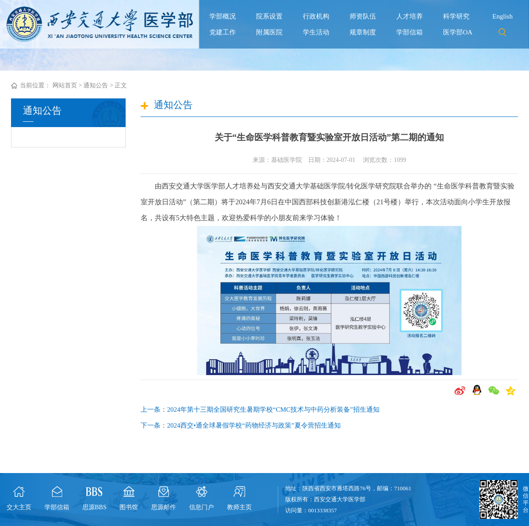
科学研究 (456, 16)
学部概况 (222, 16)
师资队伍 (363, 16)
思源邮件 (163, 507)
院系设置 (269, 16)
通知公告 (95, 85)
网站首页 (64, 85)
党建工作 (222, 32)
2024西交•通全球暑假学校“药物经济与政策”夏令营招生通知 (254, 425)
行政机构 (316, 16)
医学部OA (458, 32)
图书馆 (128, 507)
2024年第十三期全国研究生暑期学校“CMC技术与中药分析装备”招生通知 (273, 409)
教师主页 (239, 507)
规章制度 (363, 32)
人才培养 (409, 16)
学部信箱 (409, 32)
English (502, 16)
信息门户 (201, 507)
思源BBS (94, 507)
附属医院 (269, 32)
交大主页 (19, 507)
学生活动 (316, 32)
